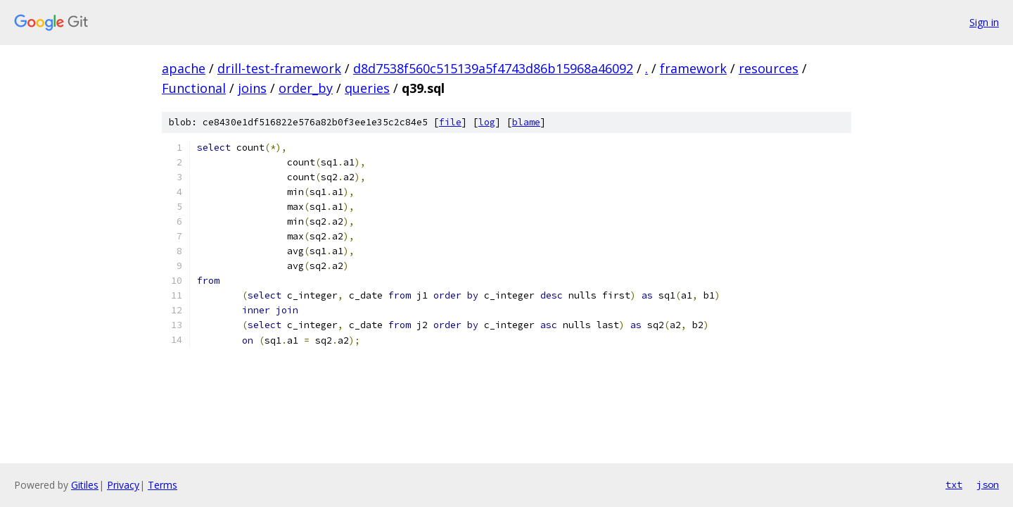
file (450, 122)
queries (367, 88)
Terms (162, 485)
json (987, 484)
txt (953, 484)
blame (526, 122)
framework (693, 68)
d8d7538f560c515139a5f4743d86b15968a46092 (493, 68)
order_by (306, 88)
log (486, 122)
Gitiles (84, 485)
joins (252, 88)
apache (183, 68)
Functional (194, 88)
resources (768, 68)
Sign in (984, 22)
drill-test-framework (279, 68)
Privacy (123, 485)
